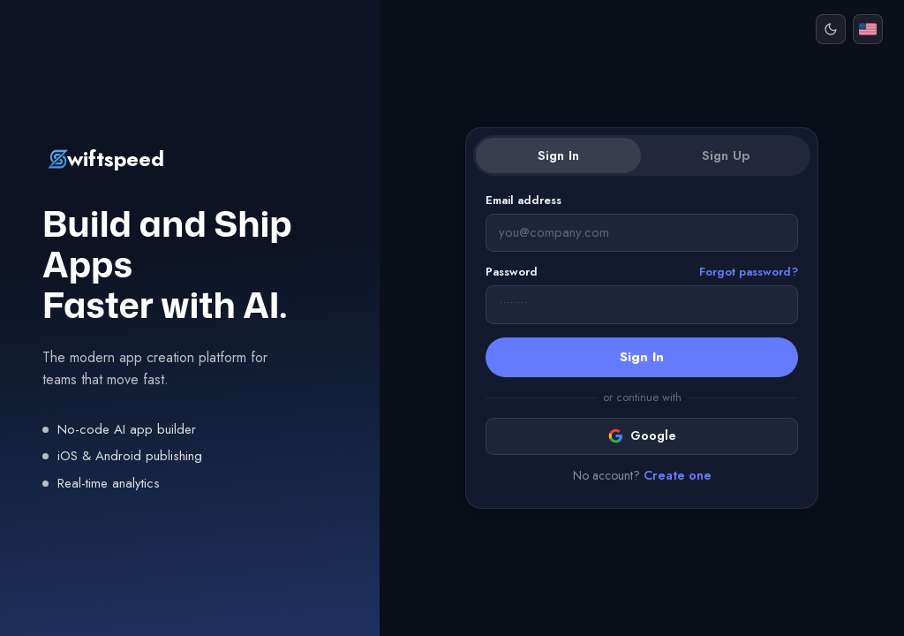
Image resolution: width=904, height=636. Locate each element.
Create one (678, 475)
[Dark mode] (831, 29)
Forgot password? (748, 271)
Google (642, 435)
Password (642, 272)
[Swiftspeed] (189, 159)
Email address (523, 200)
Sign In (558, 155)
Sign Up (726, 155)
